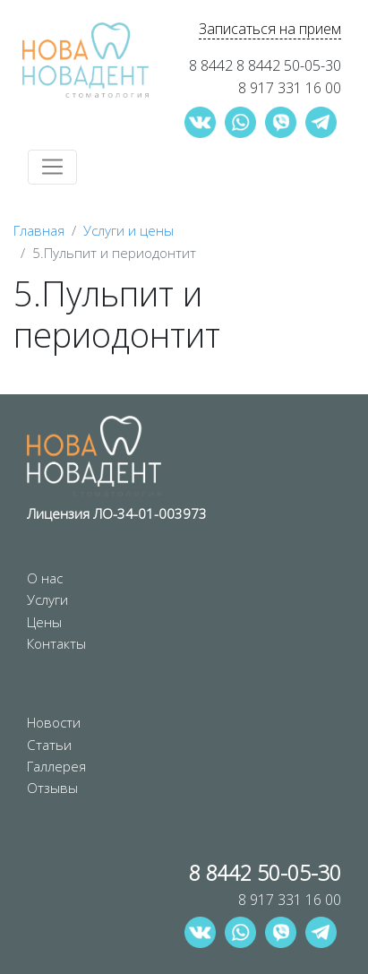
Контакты (56, 643)
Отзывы (52, 788)
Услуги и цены (128, 230)
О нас (45, 578)
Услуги (47, 599)
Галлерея (56, 766)
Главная (38, 230)
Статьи (49, 745)
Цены (44, 622)
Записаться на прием (270, 29)
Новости (54, 722)
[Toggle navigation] (52, 167)
